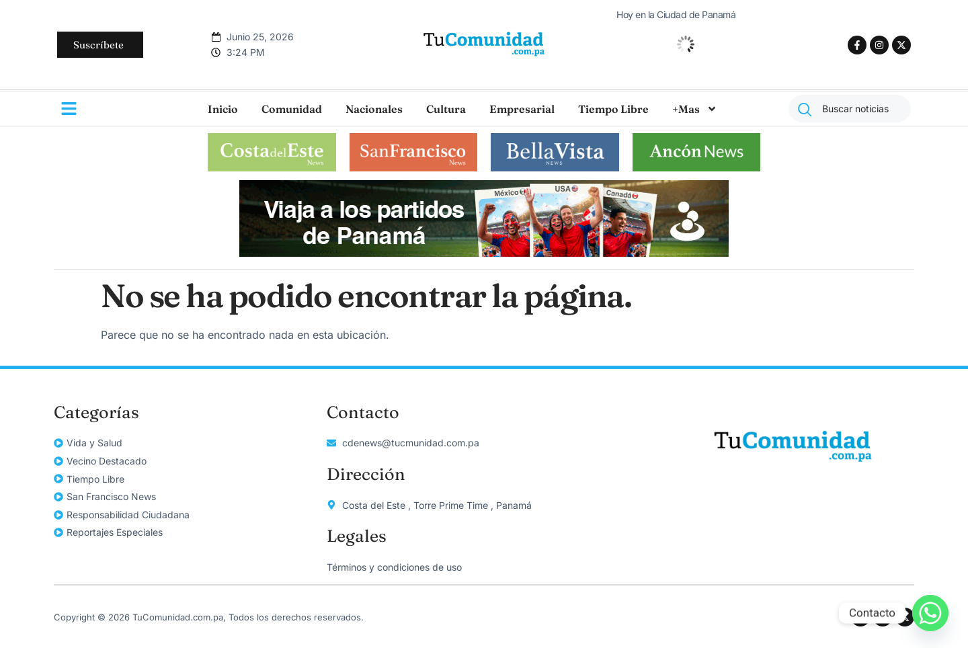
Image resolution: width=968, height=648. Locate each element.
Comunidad (291, 109)
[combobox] (850, 108)
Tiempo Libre (613, 109)
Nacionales (374, 109)
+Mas (694, 109)
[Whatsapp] (930, 613)
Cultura (446, 109)
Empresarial (522, 109)
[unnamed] (484, 252)
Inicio (223, 109)
